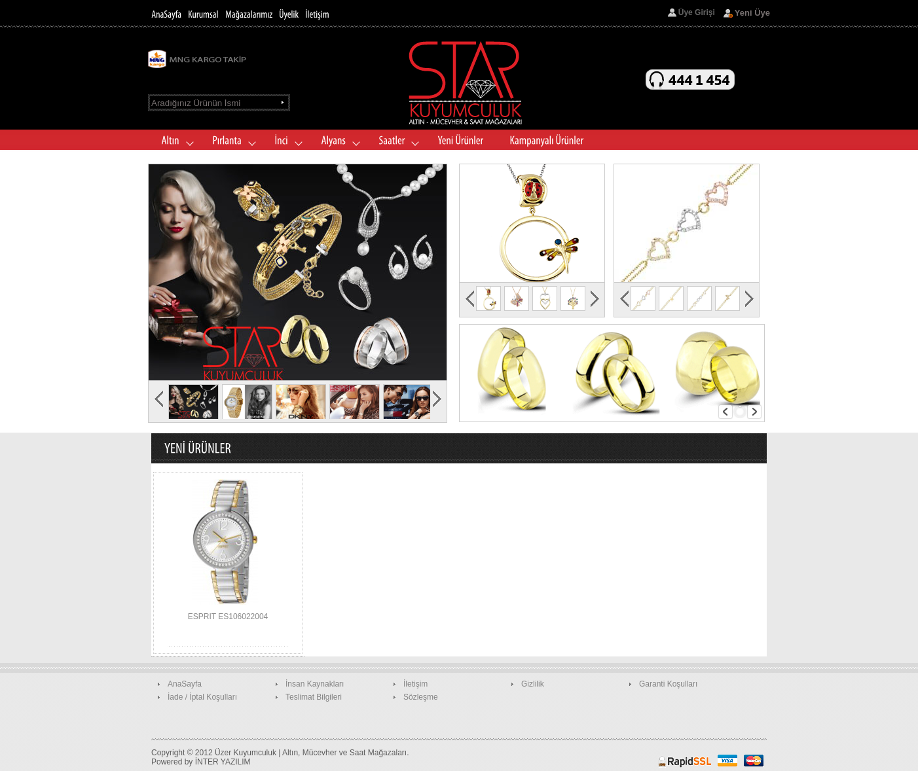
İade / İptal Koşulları (202, 697)
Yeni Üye (752, 13)
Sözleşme (420, 697)
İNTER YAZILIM (223, 761)
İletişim (415, 684)
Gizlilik (532, 684)
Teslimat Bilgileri (313, 697)
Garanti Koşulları (668, 684)
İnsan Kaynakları (314, 684)
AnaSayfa (185, 684)
